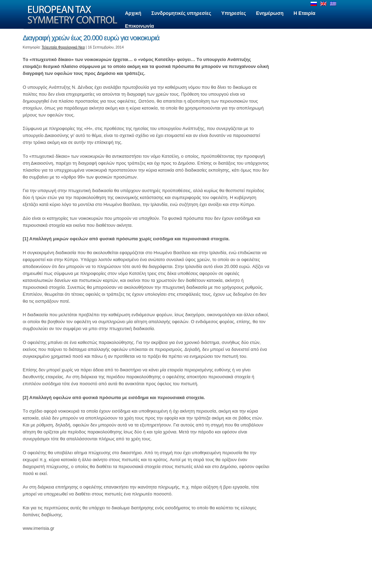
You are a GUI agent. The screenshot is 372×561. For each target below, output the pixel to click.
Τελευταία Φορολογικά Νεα (63, 47)
